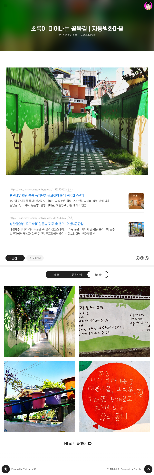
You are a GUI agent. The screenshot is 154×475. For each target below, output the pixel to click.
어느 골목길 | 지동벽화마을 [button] (39, 321)
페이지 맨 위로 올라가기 (148, 469)
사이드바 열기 (5, 6)
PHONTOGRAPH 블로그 (5, 469)
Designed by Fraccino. (132, 469)
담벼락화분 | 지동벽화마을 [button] (39, 396)
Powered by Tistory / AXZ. (24, 469)
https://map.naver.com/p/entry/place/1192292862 (38, 189)
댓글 (56, 274)
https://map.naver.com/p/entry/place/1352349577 (38, 218)
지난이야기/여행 (88, 35)
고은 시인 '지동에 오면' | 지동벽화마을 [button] (114, 321)
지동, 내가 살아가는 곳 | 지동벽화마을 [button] (114, 396)
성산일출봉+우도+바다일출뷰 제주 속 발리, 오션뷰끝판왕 (46, 224)
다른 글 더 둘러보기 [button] (75, 443)
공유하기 (77, 274)
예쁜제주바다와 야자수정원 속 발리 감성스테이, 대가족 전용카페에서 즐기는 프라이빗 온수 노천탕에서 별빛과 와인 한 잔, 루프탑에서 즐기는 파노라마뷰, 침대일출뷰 (62, 231)
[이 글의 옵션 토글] (21, 258)
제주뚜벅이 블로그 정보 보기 (148, 6)
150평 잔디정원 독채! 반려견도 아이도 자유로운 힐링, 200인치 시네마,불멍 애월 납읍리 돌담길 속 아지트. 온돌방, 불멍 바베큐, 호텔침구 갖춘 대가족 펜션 (61, 203)
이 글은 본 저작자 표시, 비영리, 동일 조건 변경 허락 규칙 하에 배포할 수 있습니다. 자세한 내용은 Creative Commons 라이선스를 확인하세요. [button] (142, 258)
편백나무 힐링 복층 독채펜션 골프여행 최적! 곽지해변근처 (47, 195)
